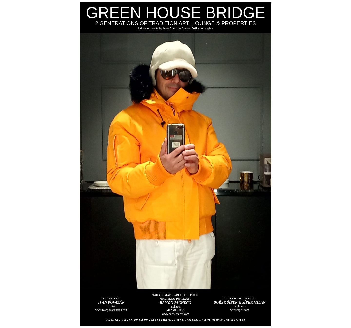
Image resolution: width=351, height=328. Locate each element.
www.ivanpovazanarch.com (111, 310)
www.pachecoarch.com (175, 314)
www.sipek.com (239, 310)
